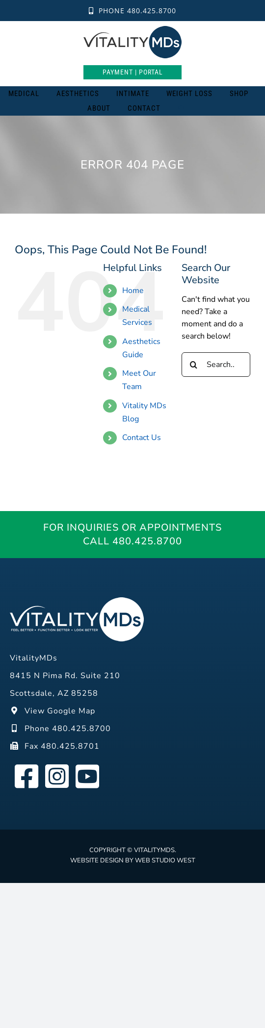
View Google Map (52, 711)
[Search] (182, 108)
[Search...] (216, 364)
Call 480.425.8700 (132, 541)
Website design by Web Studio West (132, 860)
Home (133, 290)
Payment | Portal (133, 72)
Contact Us (141, 437)
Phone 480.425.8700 (132, 10)
